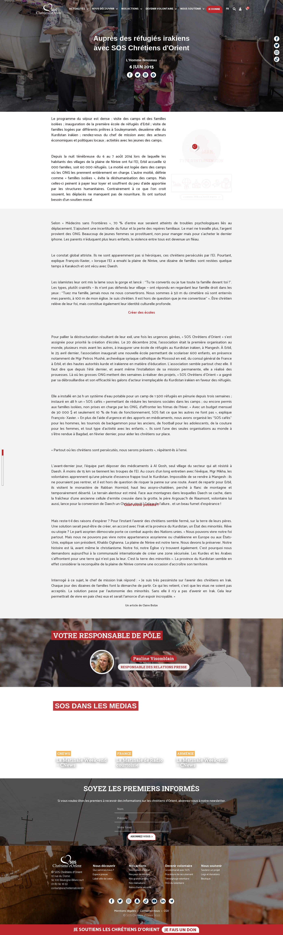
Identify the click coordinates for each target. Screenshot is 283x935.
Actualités (78, 9)
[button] (234, 9)
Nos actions (131, 9)
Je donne (214, 9)
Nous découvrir (105, 9)
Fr (227, 9)
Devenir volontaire (161, 9)
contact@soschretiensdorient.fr (67, 888)
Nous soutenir (192, 9)
